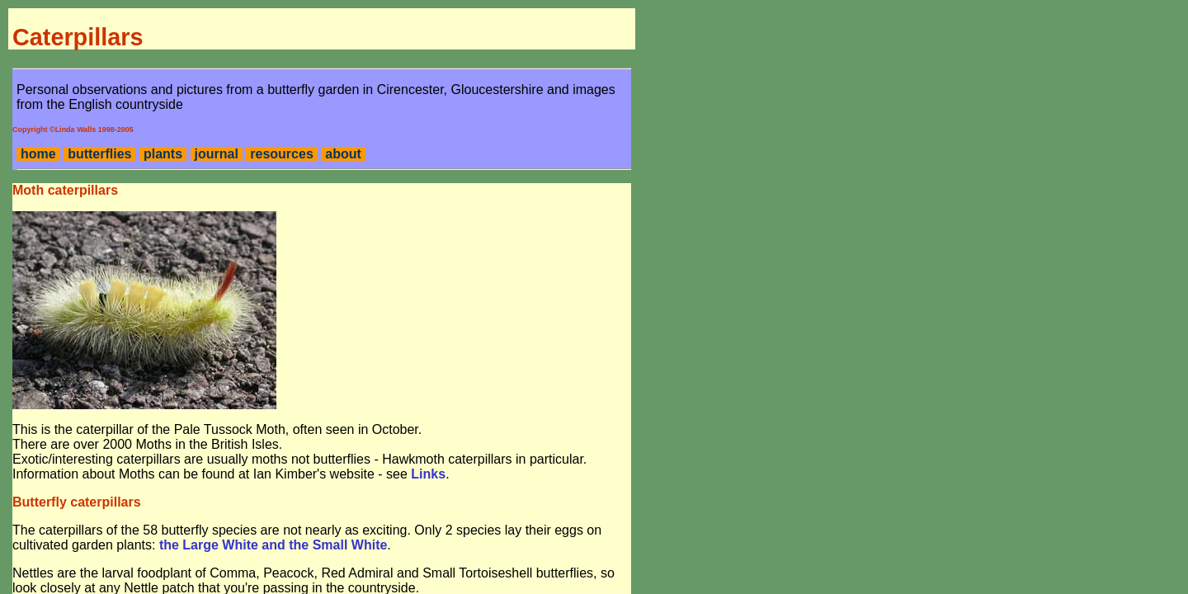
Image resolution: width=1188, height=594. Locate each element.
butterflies (99, 154)
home (38, 154)
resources (282, 154)
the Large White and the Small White (273, 545)
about (343, 154)
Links (428, 474)
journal (216, 154)
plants (163, 154)
